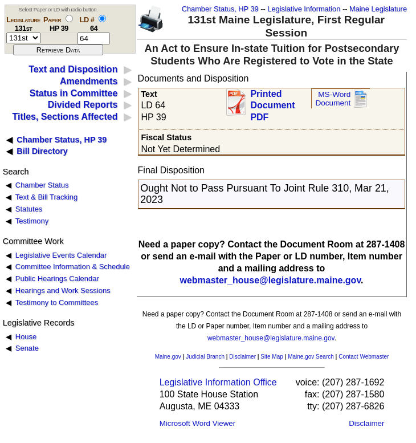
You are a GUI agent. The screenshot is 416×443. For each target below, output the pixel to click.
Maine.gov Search (311, 356)
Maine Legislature (378, 9)
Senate (27, 348)
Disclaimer (242, 356)
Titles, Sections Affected (64, 116)
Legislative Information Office (218, 382)
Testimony (31, 221)
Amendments (88, 81)
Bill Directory (42, 151)
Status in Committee (74, 93)
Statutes (29, 209)
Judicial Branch (205, 356)
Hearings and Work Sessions (63, 290)
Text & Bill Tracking (46, 197)
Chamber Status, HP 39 (220, 9)
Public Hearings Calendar (57, 278)
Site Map (271, 356)
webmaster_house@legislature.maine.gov (270, 280)
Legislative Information (303, 9)
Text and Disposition (72, 69)
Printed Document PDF (272, 102)
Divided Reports (83, 104)
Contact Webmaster (363, 356)
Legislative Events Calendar (61, 255)
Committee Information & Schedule (72, 266)
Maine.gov (168, 356)
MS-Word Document (332, 99)
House (25, 336)
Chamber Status (42, 185)
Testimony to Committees (56, 302)
